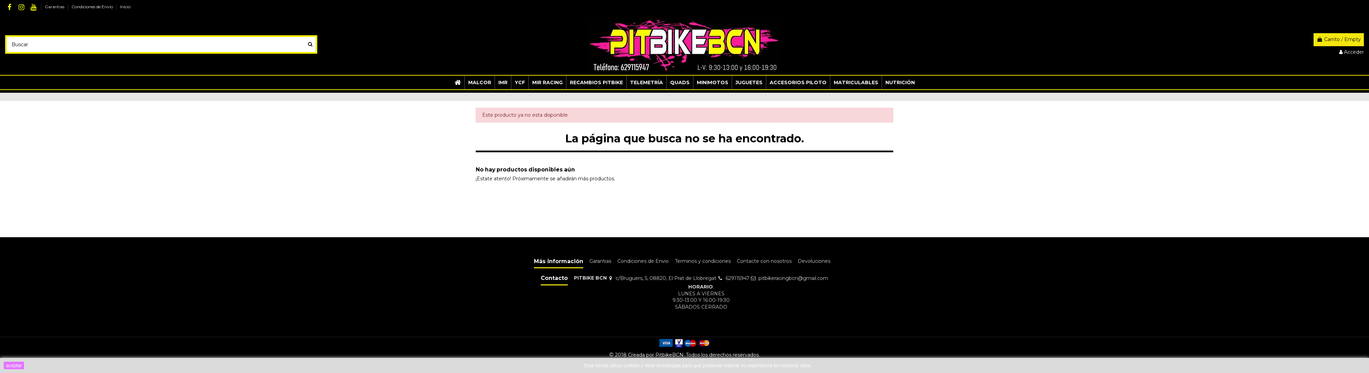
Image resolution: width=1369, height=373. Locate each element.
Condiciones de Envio (93, 6)
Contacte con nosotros (764, 261)
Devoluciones (814, 261)
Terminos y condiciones (703, 261)
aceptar (14, 365)
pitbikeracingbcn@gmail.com (793, 278)
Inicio (125, 6)
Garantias (55, 6)
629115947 (738, 278)
